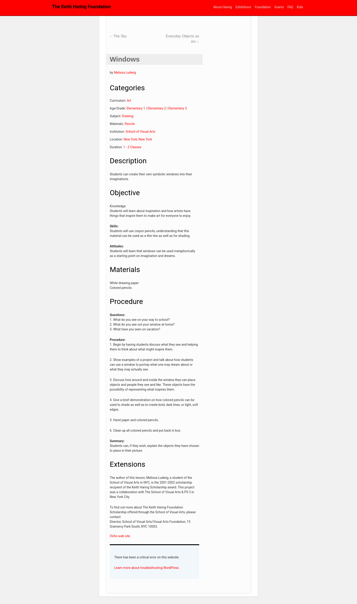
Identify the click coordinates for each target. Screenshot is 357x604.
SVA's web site (120, 536)
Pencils (130, 124)
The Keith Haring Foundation (81, 6)
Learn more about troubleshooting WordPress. (147, 568)
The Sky (118, 36)
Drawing (127, 116)
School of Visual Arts (140, 131)
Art (129, 100)
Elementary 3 (177, 108)
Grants (279, 7)
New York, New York (138, 139)
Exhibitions (243, 7)
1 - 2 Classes (132, 147)
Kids (300, 7)
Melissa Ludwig (125, 72)
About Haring (222, 7)
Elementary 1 (136, 108)
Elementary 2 (157, 108)
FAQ (290, 7)
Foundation (263, 7)
